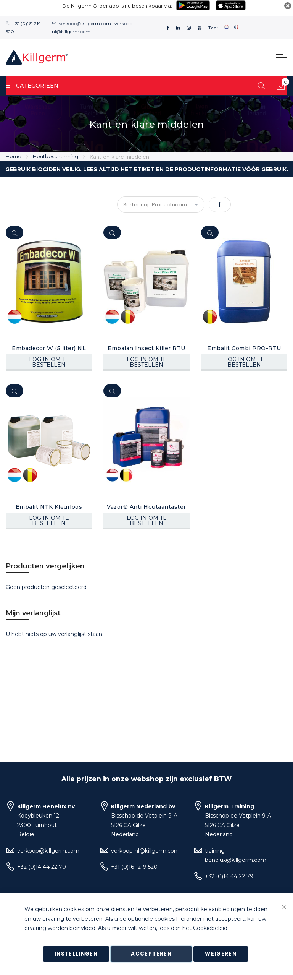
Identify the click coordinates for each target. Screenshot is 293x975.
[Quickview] (14, 232)
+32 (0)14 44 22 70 (41, 866)
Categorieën (32, 85)
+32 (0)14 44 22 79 (229, 876)
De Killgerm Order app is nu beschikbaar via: (117, 6)
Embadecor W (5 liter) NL (49, 348)
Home (14, 156)
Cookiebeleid (210, 928)
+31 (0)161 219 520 (134, 866)
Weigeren (221, 953)
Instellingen (76, 953)
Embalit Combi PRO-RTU (244, 348)
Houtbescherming (56, 156)
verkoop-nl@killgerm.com (145, 850)
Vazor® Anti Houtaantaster (146, 506)
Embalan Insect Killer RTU (146, 348)
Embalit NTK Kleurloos (49, 506)
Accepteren (151, 953)
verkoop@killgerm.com (85, 23)
